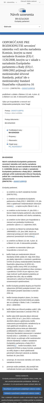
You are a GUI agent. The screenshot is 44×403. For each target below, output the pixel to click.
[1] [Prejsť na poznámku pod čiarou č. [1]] (13, 206)
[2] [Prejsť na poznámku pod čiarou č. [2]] (34, 236)
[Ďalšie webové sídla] (30, 2)
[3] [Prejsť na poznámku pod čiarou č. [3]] (15, 346)
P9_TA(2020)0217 (15, 147)
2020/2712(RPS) (28, 88)
